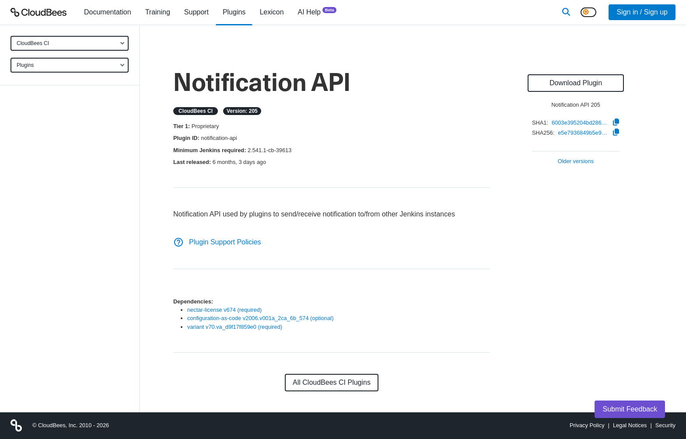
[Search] (566, 12)
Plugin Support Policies (217, 242)
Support (196, 12)
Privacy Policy (587, 425)
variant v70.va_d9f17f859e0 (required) (234, 327)
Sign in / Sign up (642, 12)
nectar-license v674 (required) (224, 310)
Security (665, 425)
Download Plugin (576, 83)
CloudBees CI (33, 43)
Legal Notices (630, 425)
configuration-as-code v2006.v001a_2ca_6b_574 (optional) (260, 318)
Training (157, 12)
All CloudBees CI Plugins (332, 382)
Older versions (576, 161)
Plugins (25, 65)
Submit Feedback (629, 409)
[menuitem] (107, 12)
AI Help (317, 11)
